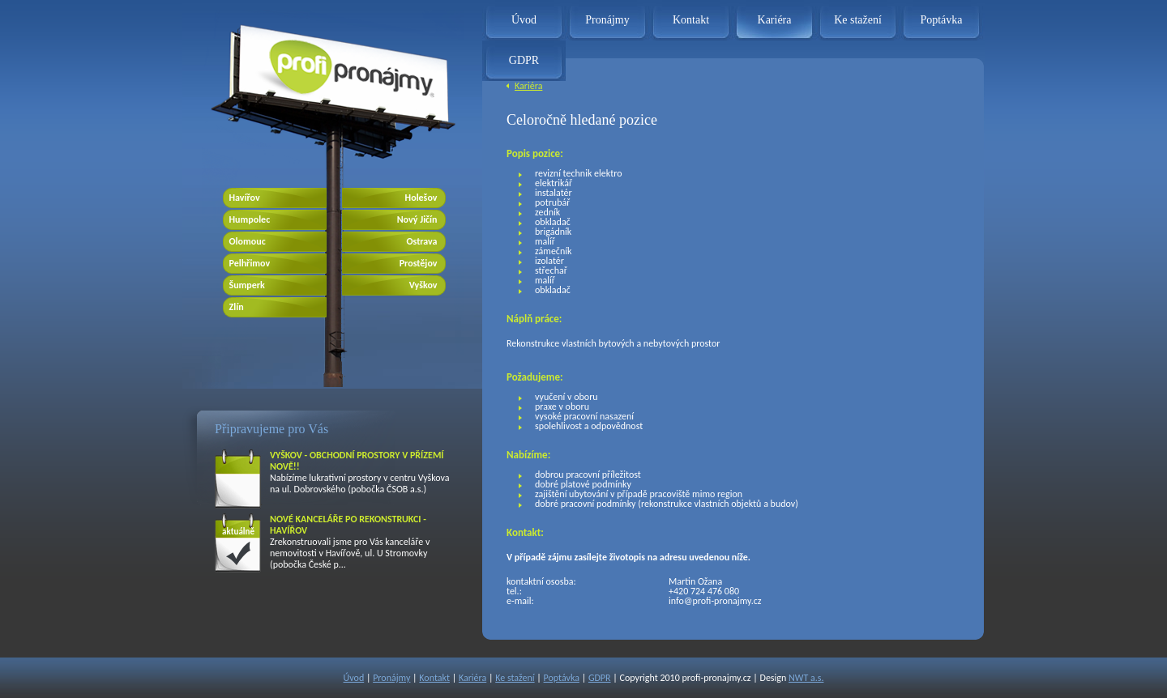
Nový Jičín (417, 219)
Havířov (244, 197)
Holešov (421, 197)
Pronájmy (607, 20)
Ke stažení (858, 20)
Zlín (236, 307)
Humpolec (250, 219)
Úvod (523, 20)
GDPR (524, 60)
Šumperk (247, 285)
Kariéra (775, 20)
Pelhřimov (250, 263)
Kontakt (691, 20)
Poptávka (941, 20)
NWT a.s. (806, 677)
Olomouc (247, 241)
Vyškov (423, 285)
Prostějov (419, 263)
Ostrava (421, 241)
